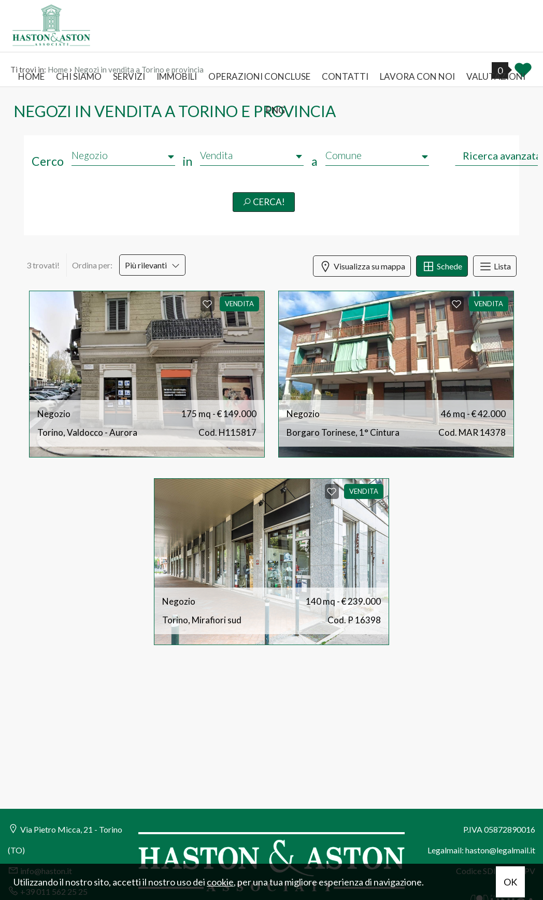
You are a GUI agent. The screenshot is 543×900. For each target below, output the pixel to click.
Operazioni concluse (259, 76)
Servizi (129, 76)
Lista (495, 266)
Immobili (176, 76)
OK (510, 882)
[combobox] (252, 155)
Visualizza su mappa (362, 266)
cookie (220, 882)
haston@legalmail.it (500, 850)
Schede (442, 266)
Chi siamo (79, 76)
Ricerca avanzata (502, 155)
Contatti (345, 76)
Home (31, 76)
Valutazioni (495, 76)
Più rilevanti (152, 265)
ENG (275, 110)
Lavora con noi (417, 76)
